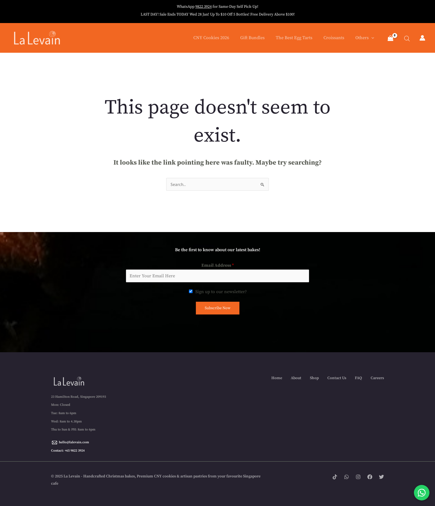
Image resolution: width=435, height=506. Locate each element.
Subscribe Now (218, 308)
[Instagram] (358, 476)
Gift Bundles (252, 38)
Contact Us (336, 378)
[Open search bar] (404, 37)
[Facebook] (369, 476)
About (296, 378)
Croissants (333, 38)
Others (364, 37)
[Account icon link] (422, 38)
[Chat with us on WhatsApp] (421, 492)
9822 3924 (203, 6)
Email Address (217, 265)
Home (276, 378)
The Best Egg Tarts (294, 38)
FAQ (358, 378)
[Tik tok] (334, 476)
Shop (314, 378)
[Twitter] (381, 476)
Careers (377, 378)
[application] (371, 37)
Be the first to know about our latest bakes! (217, 250)
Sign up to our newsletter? (221, 291)
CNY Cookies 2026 (211, 38)
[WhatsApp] (346, 476)
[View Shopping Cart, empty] (390, 39)
